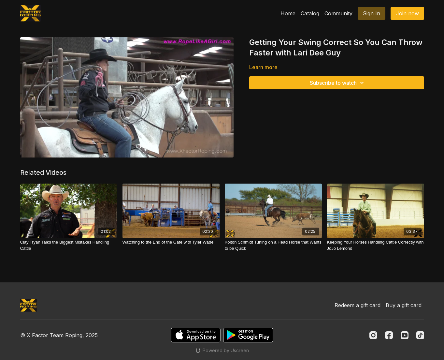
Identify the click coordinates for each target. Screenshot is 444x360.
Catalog (310, 13)
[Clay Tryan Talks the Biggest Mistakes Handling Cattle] (68, 245)
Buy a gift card (404, 305)
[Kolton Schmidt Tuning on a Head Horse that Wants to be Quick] (273, 245)
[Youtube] (404, 335)
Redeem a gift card (357, 305)
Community (338, 13)
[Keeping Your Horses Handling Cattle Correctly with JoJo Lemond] (375, 245)
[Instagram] (373, 335)
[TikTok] (420, 335)
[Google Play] (248, 335)
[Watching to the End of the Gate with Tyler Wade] (171, 242)
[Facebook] (389, 335)
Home (287, 13)
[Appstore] (196, 335)
